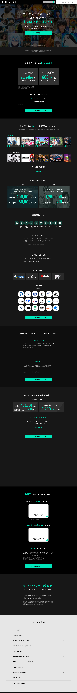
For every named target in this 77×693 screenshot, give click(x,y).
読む (54, 184)
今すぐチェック (38, 523)
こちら (23, 104)
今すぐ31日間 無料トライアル (66, 2)
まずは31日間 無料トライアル (38, 33)
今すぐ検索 (38, 171)
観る (23, 184)
